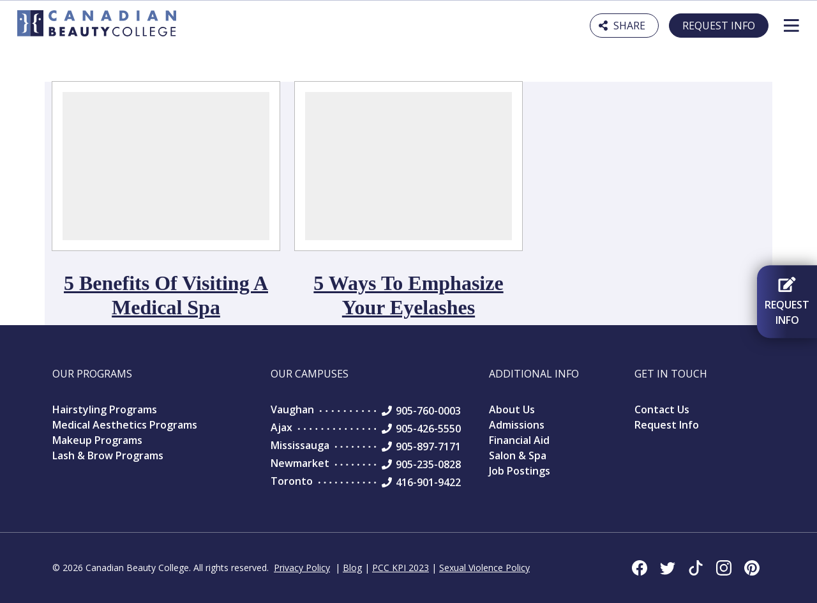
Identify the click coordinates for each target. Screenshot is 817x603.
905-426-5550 (428, 429)
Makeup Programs (97, 440)
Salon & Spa (517, 455)
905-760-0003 (428, 411)
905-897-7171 (428, 446)
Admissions (516, 425)
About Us (512, 409)
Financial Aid (519, 440)
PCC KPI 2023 (400, 567)
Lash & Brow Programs (107, 455)
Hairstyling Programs (104, 409)
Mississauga (300, 445)
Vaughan (292, 409)
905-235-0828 (428, 464)
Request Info (718, 26)
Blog (352, 567)
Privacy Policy (302, 567)
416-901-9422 (428, 482)
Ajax (281, 427)
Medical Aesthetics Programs (124, 425)
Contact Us (661, 409)
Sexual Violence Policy (484, 567)
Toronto (292, 481)
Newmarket (300, 463)
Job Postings (519, 471)
